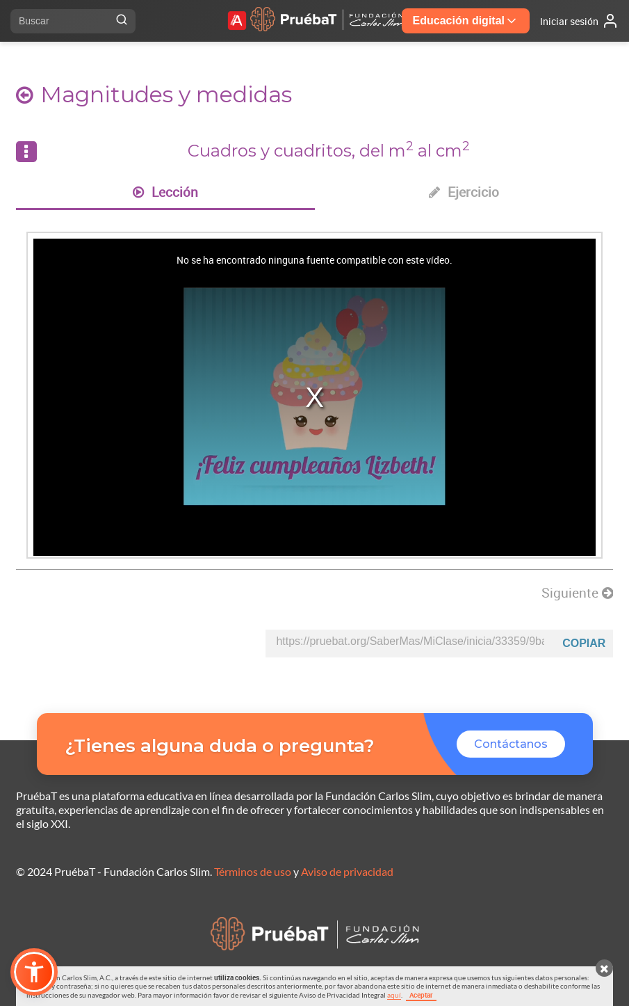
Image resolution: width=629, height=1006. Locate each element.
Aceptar (421, 995)
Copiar (583, 643)
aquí (394, 995)
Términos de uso (252, 871)
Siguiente (577, 593)
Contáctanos (511, 744)
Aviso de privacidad (347, 871)
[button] (34, 972)
